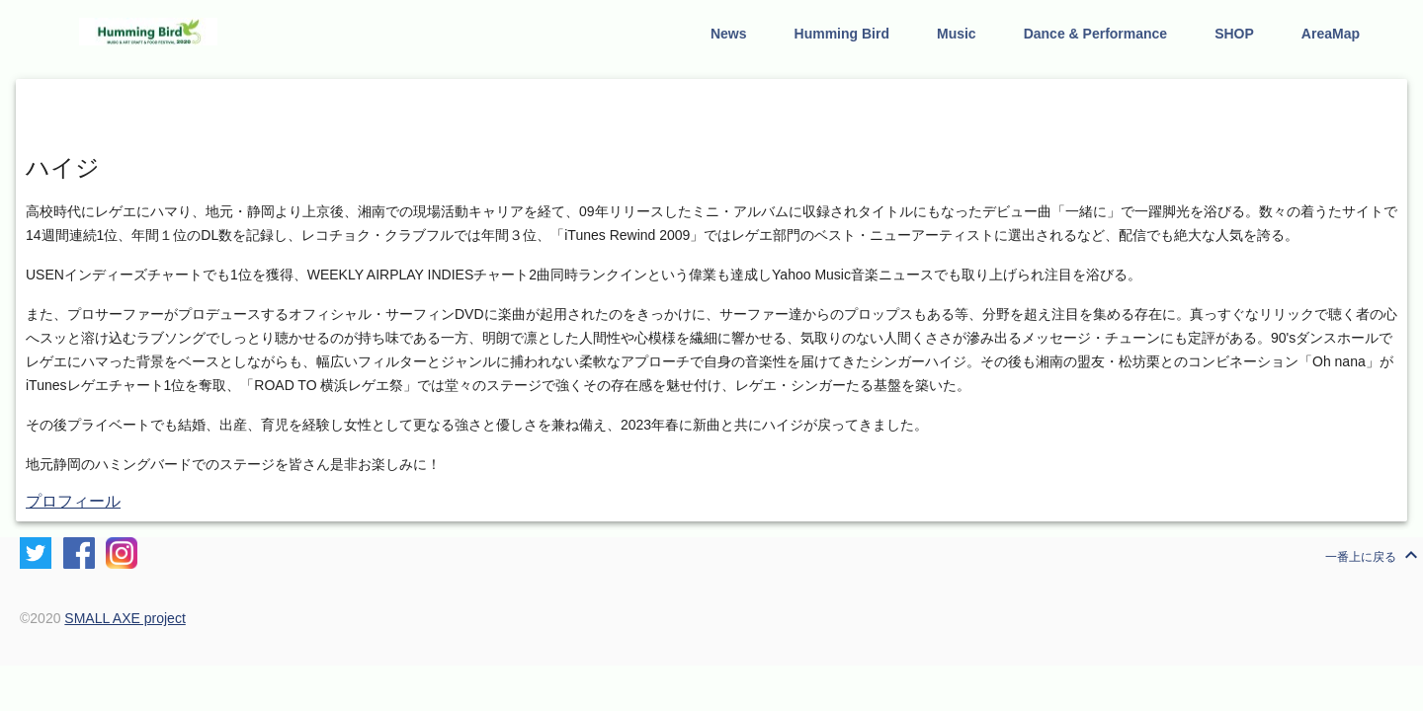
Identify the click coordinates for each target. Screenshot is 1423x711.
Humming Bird (842, 33)
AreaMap (1330, 33)
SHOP (1234, 33)
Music (956, 33)
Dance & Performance (1096, 33)
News (729, 33)
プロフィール (73, 501)
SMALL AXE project (124, 618)
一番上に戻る (1374, 555)
